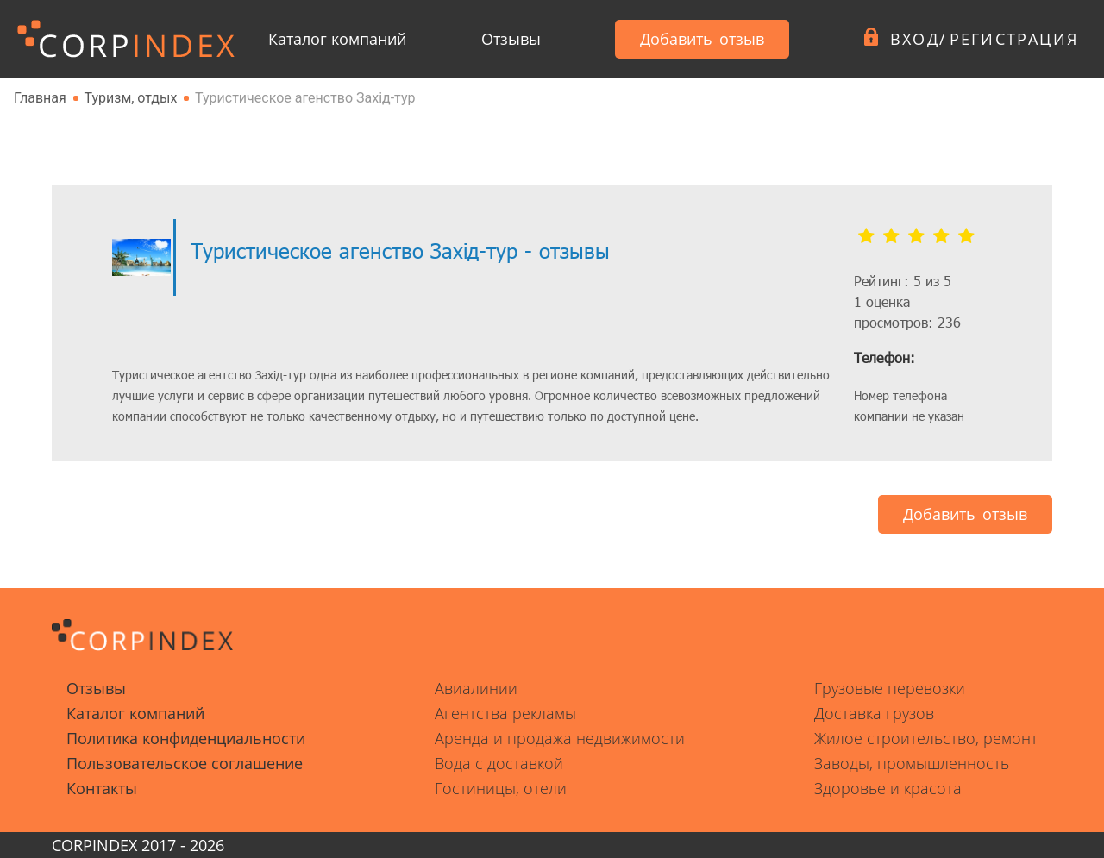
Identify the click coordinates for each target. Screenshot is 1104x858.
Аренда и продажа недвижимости (560, 738)
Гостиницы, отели (501, 788)
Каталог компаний (337, 38)
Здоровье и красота (888, 788)
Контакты (101, 788)
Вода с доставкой (499, 763)
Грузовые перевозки (889, 688)
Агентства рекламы (505, 713)
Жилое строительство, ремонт (926, 738)
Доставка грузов (874, 713)
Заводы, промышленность (911, 763)
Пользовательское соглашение (184, 763)
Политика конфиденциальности (185, 738)
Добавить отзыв (702, 38)
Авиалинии (476, 688)
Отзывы (511, 38)
